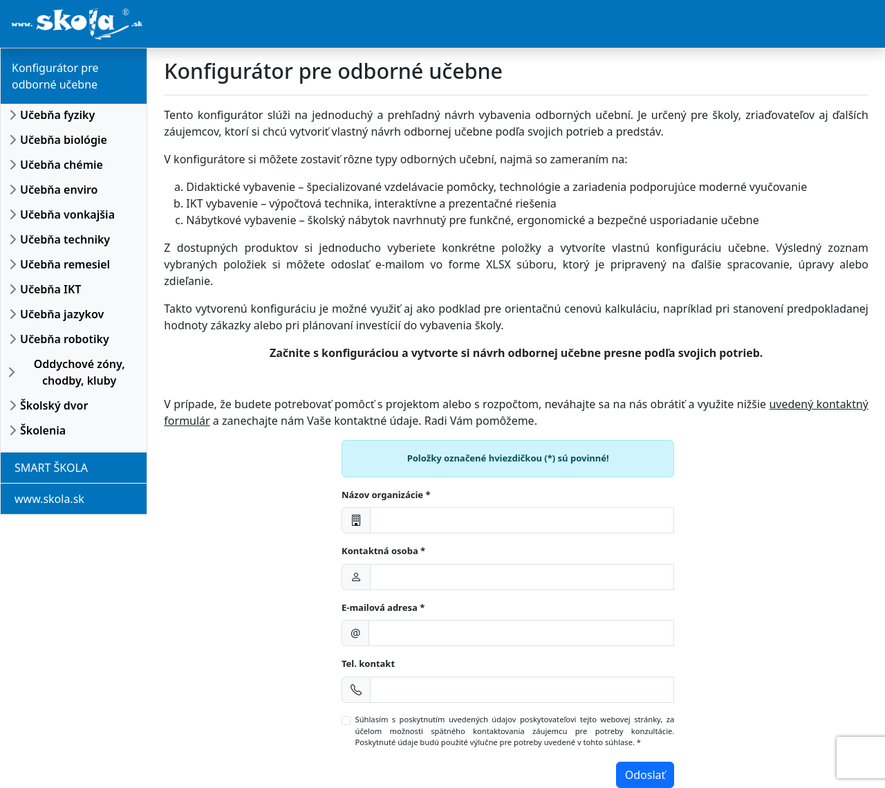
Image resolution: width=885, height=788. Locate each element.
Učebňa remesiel (65, 264)
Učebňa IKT (50, 289)
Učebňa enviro (58, 189)
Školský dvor (54, 405)
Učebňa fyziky (57, 114)
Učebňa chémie (61, 164)
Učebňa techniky (65, 239)
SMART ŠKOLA (51, 467)
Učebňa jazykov (62, 314)
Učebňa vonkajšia (67, 214)
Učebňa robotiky (64, 339)
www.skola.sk (49, 498)
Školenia (43, 430)
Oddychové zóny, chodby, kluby (79, 372)
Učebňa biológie (63, 139)
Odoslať (645, 774)
